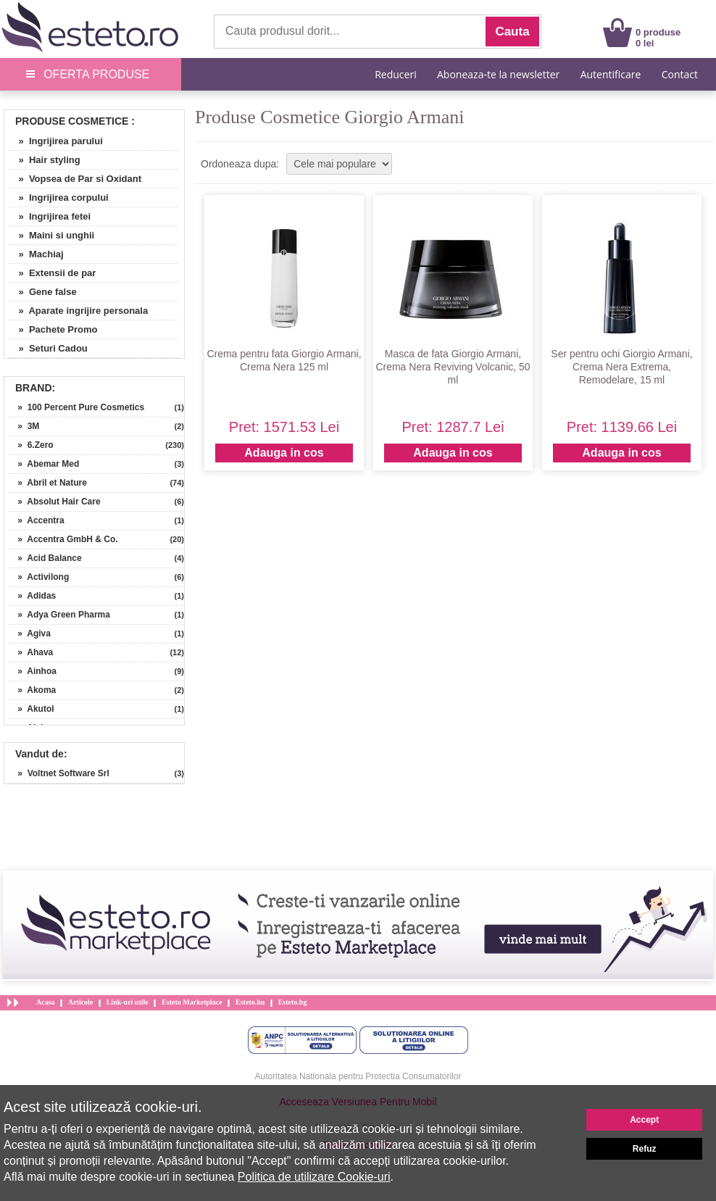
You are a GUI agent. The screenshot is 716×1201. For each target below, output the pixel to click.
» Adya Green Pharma (59, 615)
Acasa (45, 1002)
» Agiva (29, 633)
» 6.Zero (31, 445)
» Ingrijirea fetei (49, 216)
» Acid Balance (45, 558)
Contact (680, 74)
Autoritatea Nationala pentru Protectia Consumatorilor (358, 1076)
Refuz (645, 1149)
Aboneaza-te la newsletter (498, 74)
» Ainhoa (32, 671)
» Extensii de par (52, 272)
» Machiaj (36, 254)
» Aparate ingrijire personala (78, 310)
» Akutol (31, 709)
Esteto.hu (250, 1002)
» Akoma (32, 690)
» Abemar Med (43, 464)
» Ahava (30, 652)
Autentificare (610, 74)
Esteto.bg (292, 1002)
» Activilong (38, 577)
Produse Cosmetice (71, 121)
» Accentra (36, 520)
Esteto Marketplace (192, 1002)
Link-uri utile (128, 1002)
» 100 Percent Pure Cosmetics (76, 407)
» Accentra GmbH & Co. (63, 539)
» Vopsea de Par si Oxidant (74, 178)
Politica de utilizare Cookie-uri (314, 1177)
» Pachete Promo (53, 329)
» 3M (23, 426)
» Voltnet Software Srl (58, 773)
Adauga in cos (283, 452)
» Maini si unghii (51, 235)
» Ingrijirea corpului (58, 197)
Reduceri (395, 74)
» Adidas (32, 596)
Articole (80, 1002)
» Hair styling (44, 159)
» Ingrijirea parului (55, 141)
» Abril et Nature (47, 483)
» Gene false (42, 291)
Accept (644, 1120)
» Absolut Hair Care (54, 501)
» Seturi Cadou (48, 348)
